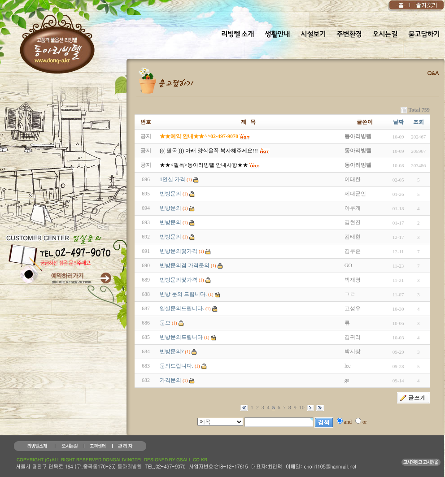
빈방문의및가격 (178, 251)
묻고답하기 (424, 34)
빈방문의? (171, 351)
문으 (165, 323)
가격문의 (170, 380)
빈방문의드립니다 (181, 337)
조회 (418, 122)
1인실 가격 (172, 179)
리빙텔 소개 (237, 34)
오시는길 (384, 34)
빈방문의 (170, 194)
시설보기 (313, 34)
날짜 (398, 122)
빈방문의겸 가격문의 (184, 265)
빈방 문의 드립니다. (183, 294)
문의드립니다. (176, 366)
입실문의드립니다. (182, 308)
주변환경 (349, 34)
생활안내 (277, 34)
